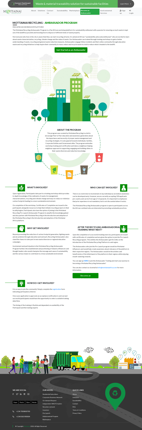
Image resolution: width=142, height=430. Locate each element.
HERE (86, 261)
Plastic (22, 402)
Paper (15, 402)
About (33, 10)
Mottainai (27, 426)
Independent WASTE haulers (52, 404)
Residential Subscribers (50, 394)
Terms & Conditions (79, 410)
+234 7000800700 (23, 411)
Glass (28, 402)
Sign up (122, 11)
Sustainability (62, 10)
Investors (46, 410)
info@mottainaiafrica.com (107, 267)
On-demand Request (49, 400)
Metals (34, 402)
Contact (75, 404)
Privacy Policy (77, 413)
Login (131, 12)
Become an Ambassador (86, 11)
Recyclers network (49, 407)
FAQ (74, 407)
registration (56, 289)
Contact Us (50, 11)
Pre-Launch (46, 413)
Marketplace (74, 10)
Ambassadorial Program (50, 416)
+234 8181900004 (23, 416)
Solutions (41, 10)
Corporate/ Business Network (52, 397)
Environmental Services (106, 11)
